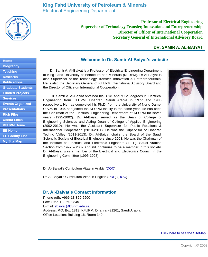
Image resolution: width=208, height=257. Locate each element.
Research (10, 77)
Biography (11, 66)
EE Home (10, 130)
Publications (13, 82)
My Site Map (12, 141)
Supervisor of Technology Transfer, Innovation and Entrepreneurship (142, 27)
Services (10, 98)
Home (7, 61)
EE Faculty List (15, 136)
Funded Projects (16, 93)
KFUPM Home (14, 125)
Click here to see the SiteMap (183, 233)
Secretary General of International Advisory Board (158, 37)
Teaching (10, 71)
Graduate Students (18, 88)
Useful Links (13, 120)
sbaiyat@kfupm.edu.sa (72, 206)
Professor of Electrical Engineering (172, 21)
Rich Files (10, 114)
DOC (110, 168)
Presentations (14, 109)
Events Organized (17, 104)
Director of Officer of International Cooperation (160, 32)
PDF (111, 177)
